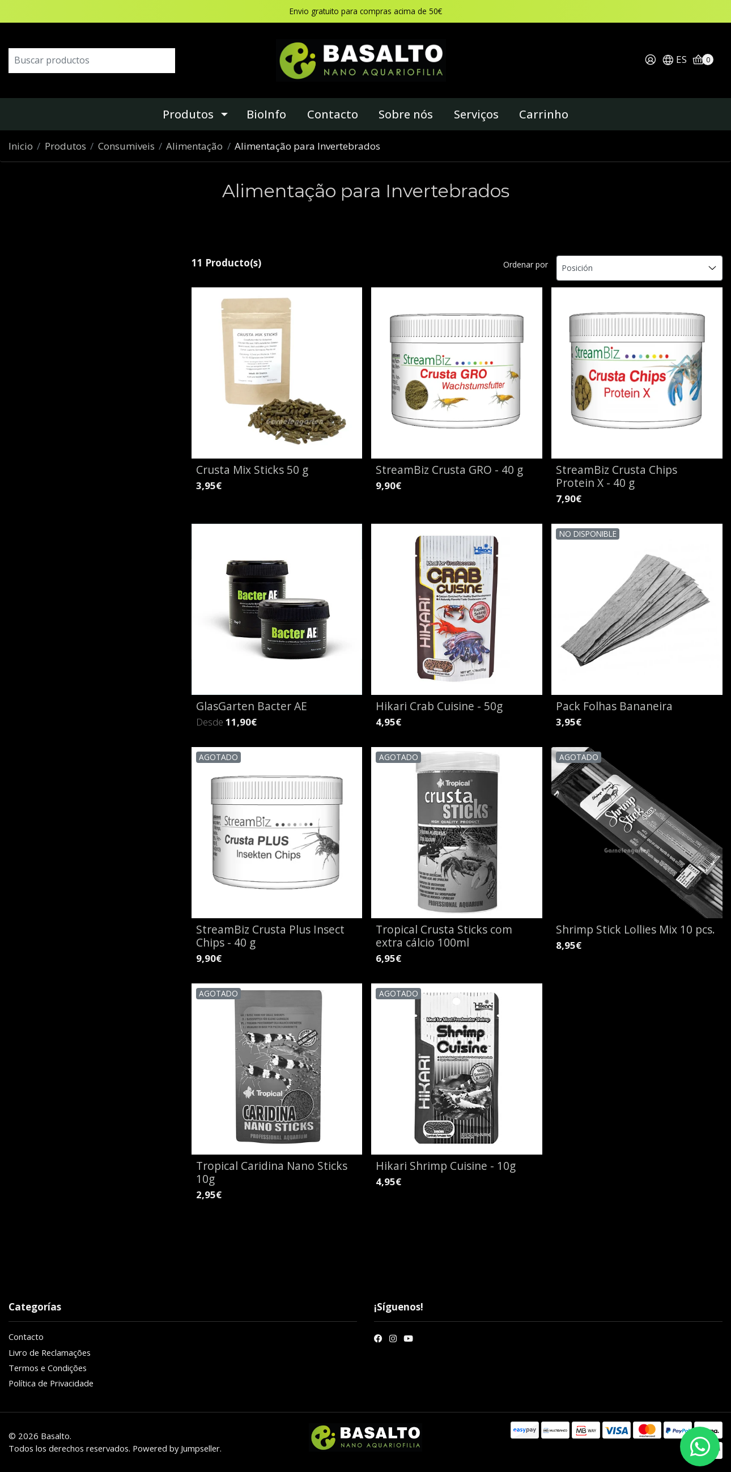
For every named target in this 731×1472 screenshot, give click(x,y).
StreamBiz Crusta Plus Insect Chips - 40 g (270, 936)
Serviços (476, 114)
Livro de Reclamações (49, 1352)
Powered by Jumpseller (176, 1448)
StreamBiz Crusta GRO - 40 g (449, 469)
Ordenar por (525, 264)
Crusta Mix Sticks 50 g (252, 469)
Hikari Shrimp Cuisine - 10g (446, 1165)
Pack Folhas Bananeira (614, 706)
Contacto (332, 114)
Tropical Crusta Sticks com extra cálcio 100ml (444, 936)
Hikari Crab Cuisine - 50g (439, 706)
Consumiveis (126, 145)
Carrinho (543, 114)
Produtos (188, 114)
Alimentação (194, 145)
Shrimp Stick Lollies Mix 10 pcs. (635, 929)
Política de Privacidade (51, 1383)
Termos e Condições (47, 1367)
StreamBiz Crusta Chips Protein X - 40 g (616, 476)
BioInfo (266, 114)
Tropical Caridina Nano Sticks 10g (271, 1172)
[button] (674, 60)
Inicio (20, 145)
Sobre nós (406, 114)
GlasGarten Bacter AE (251, 706)
